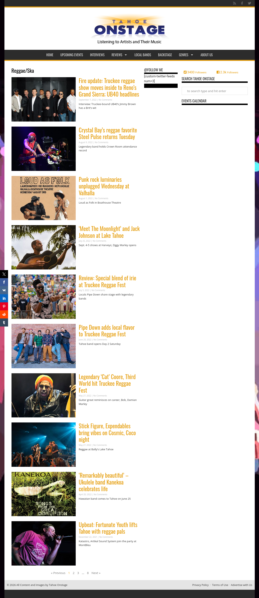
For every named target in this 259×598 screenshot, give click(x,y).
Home (49, 54)
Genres (186, 54)
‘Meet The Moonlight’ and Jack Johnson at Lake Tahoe (109, 231)
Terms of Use (220, 585)
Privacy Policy (200, 585)
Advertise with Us (241, 585)
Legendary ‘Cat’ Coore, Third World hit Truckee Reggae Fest (107, 383)
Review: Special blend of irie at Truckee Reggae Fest (107, 281)
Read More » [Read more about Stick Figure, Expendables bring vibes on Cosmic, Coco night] (86, 457)
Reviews (120, 54)
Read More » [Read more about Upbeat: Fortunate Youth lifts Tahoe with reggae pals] (86, 553)
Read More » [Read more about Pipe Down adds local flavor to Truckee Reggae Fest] (86, 351)
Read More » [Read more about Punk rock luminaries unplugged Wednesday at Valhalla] (86, 210)
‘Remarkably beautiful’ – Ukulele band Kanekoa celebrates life (104, 482)
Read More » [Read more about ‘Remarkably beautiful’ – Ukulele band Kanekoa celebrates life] (86, 506)
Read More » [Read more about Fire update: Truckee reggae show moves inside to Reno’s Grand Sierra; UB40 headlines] (86, 116)
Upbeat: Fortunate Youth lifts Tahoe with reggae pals (108, 528)
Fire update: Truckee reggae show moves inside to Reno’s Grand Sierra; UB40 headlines (109, 87)
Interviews (97, 54)
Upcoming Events (71, 54)
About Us (207, 54)
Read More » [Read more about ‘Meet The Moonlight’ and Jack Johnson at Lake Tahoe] (86, 253)
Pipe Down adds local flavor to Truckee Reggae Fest (107, 330)
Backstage (165, 54)
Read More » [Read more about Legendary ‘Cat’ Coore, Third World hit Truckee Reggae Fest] (86, 411)
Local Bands (142, 54)
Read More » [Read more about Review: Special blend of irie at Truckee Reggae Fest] (86, 306)
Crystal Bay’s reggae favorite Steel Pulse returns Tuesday (108, 133)
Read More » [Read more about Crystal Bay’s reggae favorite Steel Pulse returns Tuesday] (86, 158)
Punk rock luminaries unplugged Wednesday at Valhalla (104, 186)
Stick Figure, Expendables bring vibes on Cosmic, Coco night (107, 432)
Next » (95, 573)
